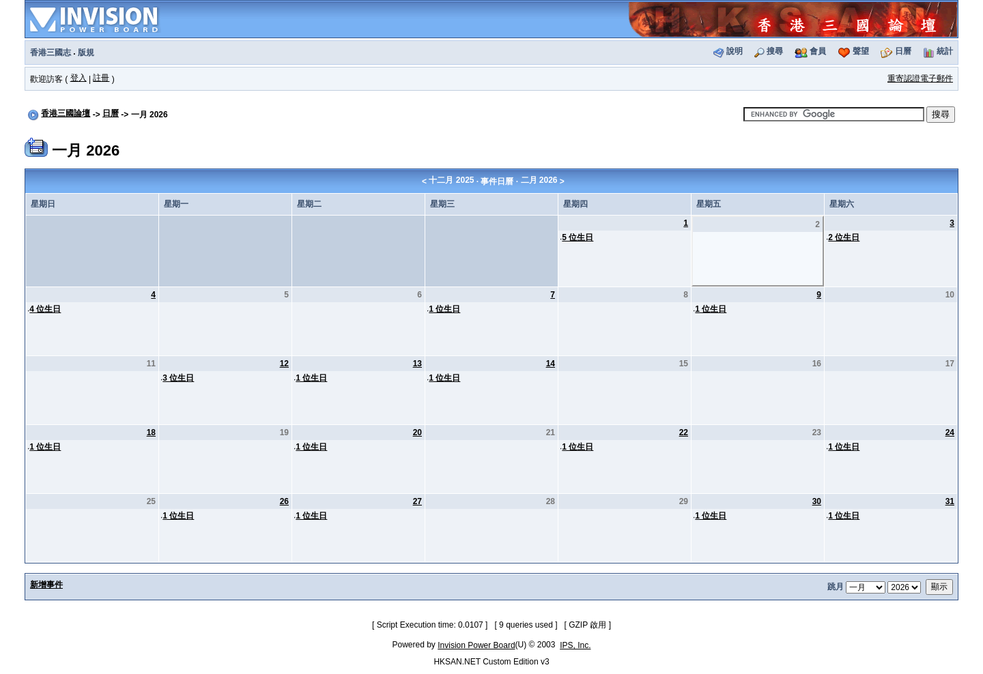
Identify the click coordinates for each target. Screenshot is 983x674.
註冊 (101, 78)
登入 (78, 78)
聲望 (861, 51)
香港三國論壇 (65, 113)
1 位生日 (444, 309)
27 (417, 501)
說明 (734, 51)
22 (683, 432)
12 (284, 363)
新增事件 (46, 584)
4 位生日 (45, 309)
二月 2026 (539, 180)
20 (417, 432)
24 (949, 432)
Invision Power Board (476, 645)
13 (417, 363)
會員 (818, 51)
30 (816, 501)
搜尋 (775, 51)
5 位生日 (577, 237)
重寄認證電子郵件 (920, 78)
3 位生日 (178, 378)
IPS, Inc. (575, 645)
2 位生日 (843, 237)
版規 (86, 52)
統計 (945, 51)
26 (284, 501)
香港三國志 (50, 52)
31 (949, 501)
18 (151, 432)
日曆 (903, 51)
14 (550, 363)
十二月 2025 (451, 180)
